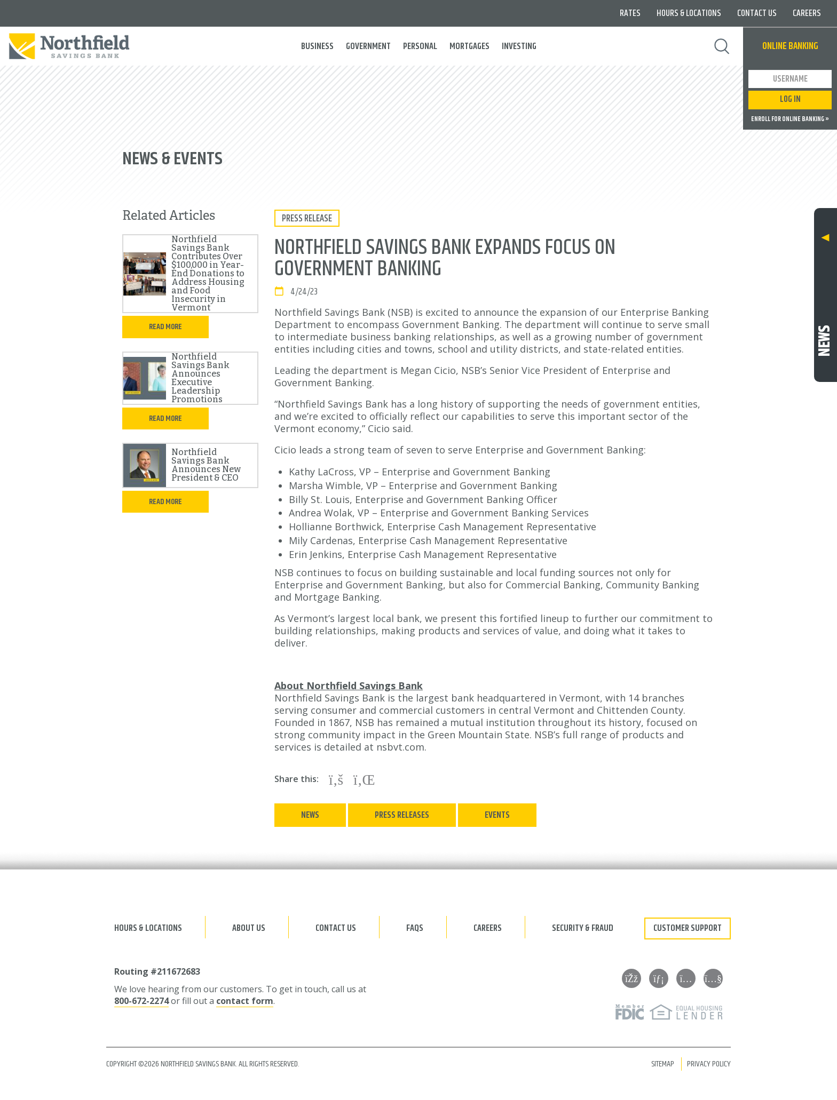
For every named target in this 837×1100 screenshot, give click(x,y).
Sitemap (662, 1064)
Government (368, 46)
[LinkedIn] (658, 978)
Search (722, 46)
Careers (807, 13)
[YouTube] (713, 978)
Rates (630, 13)
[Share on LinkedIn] (364, 779)
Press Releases (402, 815)
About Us (248, 928)
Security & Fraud (582, 928)
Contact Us (757, 13)
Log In (790, 99)
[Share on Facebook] (336, 779)
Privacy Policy (709, 1064)
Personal (420, 46)
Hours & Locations (689, 13)
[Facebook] (631, 978)
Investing (519, 46)
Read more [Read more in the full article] (165, 327)
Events (497, 815)
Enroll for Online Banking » (790, 119)
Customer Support (687, 928)
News (310, 815)
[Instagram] (686, 978)
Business (317, 46)
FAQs (414, 928)
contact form (244, 1001)
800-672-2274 (141, 1001)
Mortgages (469, 46)
